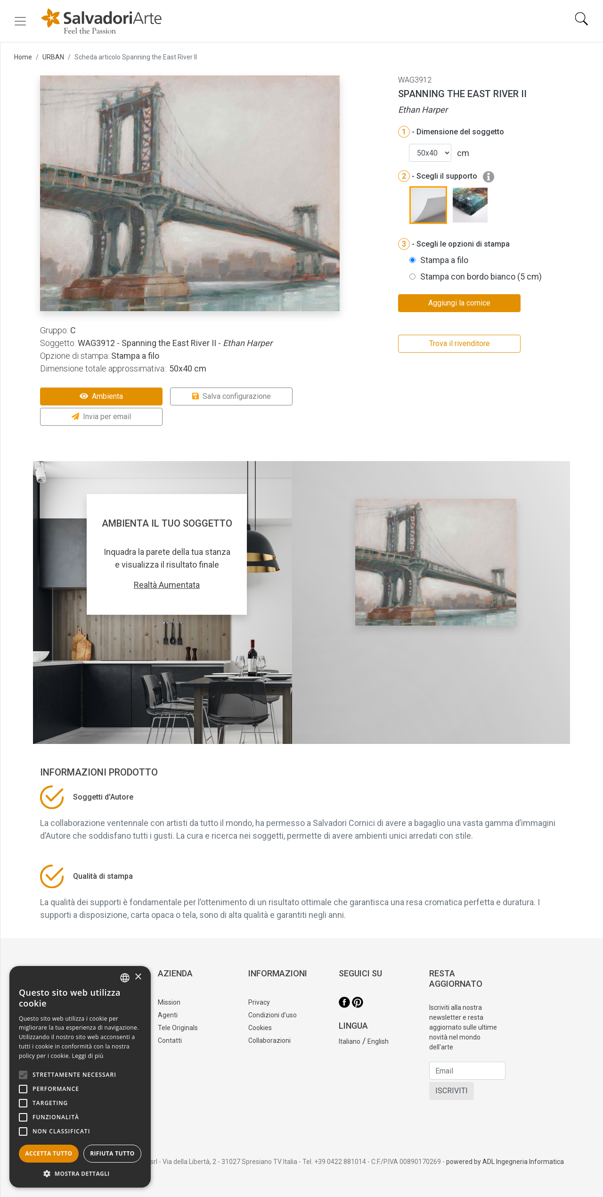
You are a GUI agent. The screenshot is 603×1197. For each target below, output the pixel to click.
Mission (169, 1002)
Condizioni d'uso (272, 1015)
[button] (80, 1173)
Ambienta (101, 396)
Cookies (260, 1028)
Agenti (168, 1015)
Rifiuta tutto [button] (112, 1153)
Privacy (259, 1002)
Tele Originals (178, 1028)
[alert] (80, 1077)
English (378, 1041)
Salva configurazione (231, 396)
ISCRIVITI (451, 1090)
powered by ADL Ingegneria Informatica (505, 1161)
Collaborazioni (269, 1040)
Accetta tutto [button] (48, 1153)
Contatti (170, 1040)
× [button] (137, 977)
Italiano (349, 1041)
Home (23, 57)
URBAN (53, 57)
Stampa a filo (444, 260)
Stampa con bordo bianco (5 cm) (481, 276)
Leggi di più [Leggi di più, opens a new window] (88, 1056)
